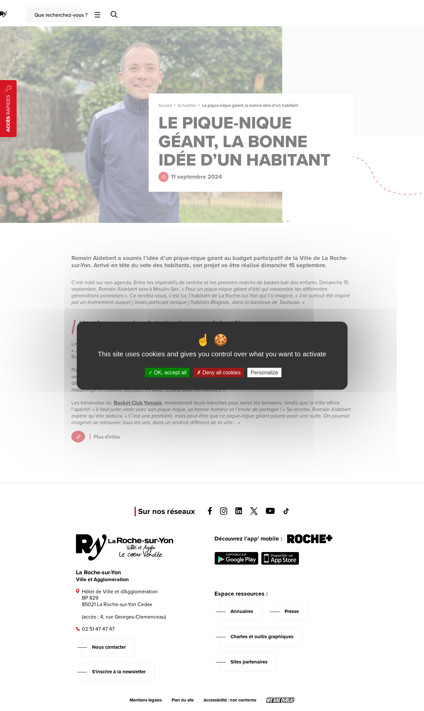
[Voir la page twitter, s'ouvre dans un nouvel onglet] (254, 513)
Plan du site (183, 700)
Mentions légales (146, 700)
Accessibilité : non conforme (230, 700)
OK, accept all (167, 372)
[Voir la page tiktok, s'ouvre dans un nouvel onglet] (286, 512)
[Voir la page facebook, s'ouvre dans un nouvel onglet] (210, 513)
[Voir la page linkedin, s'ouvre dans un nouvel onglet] (238, 512)
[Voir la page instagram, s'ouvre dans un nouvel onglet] (223, 513)
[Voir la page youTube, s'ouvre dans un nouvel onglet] (270, 512)
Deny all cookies (219, 372)
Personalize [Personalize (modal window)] (264, 372)
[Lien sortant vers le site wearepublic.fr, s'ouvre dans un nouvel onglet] (280, 700)
